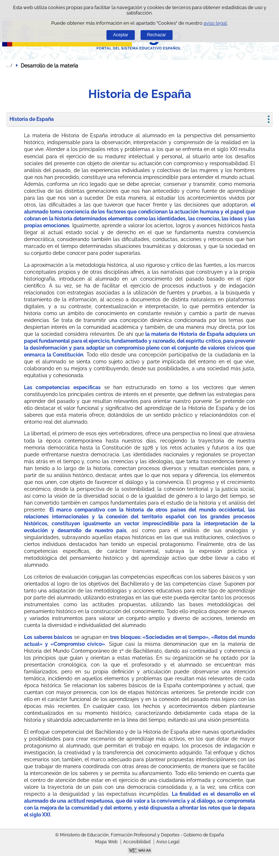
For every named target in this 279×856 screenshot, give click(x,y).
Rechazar (156, 34)
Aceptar (120, 34)
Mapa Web (106, 841)
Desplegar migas (9, 65)
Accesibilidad (136, 841)
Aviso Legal (167, 841)
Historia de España (31, 119)
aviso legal (215, 23)
